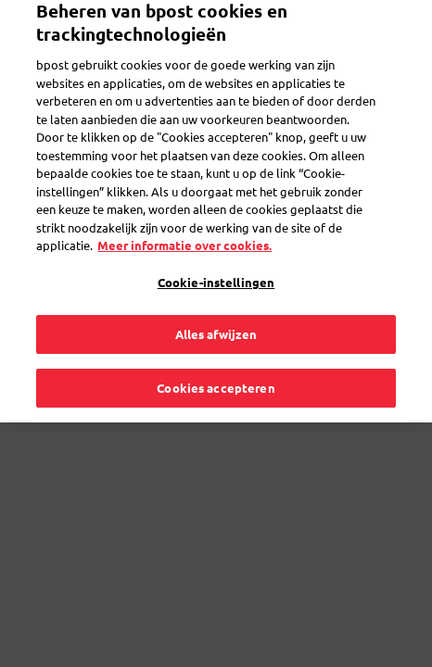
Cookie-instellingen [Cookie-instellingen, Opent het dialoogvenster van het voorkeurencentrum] (216, 263)
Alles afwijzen (216, 315)
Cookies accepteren (215, 368)
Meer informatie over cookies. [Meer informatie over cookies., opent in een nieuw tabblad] (184, 226)
